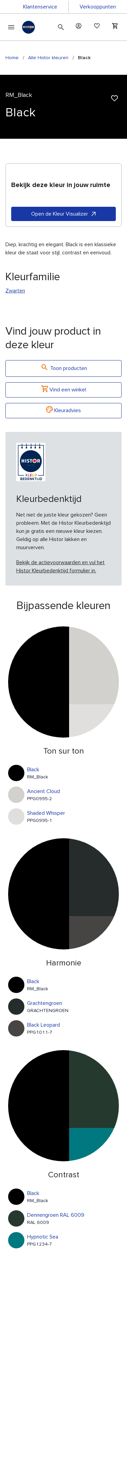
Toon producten (63, 368)
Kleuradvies (63, 410)
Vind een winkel (63, 389)
